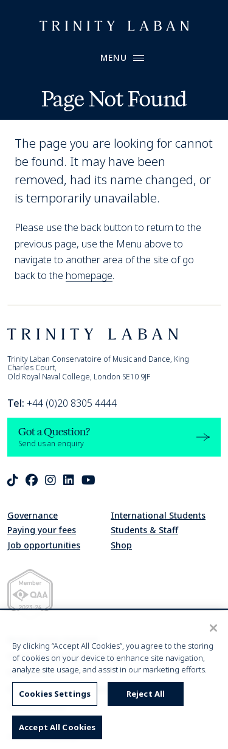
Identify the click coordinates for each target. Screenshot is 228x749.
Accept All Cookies (57, 727)
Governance (32, 515)
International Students (158, 515)
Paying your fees (41, 530)
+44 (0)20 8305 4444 (62, 403)
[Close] (213, 628)
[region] (114, 680)
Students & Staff (144, 530)
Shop (121, 545)
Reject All (145, 693)
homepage (89, 275)
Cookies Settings (55, 693)
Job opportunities (43, 545)
